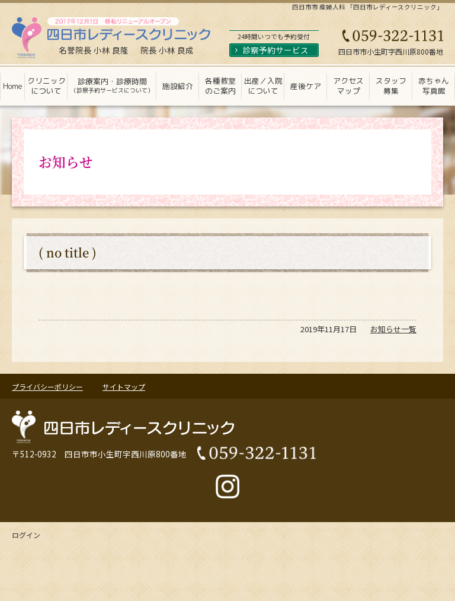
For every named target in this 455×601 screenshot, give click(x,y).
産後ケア (305, 86)
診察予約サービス (275, 50)
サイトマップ (123, 386)
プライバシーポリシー (47, 386)
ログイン (26, 535)
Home (13, 86)
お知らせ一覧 (393, 329)
